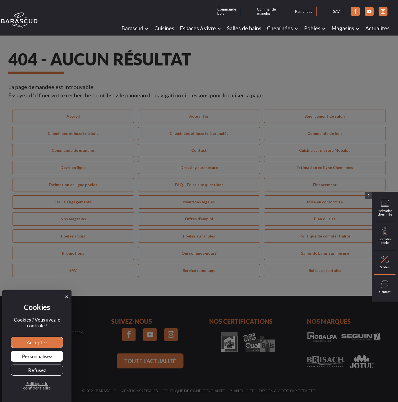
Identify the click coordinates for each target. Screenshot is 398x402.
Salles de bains (244, 28)
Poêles (312, 28)
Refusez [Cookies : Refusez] (37, 370)
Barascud (132, 28)
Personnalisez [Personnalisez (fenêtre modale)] (37, 356)
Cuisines (164, 28)
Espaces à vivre (198, 28)
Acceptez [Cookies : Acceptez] (37, 342)
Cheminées (280, 28)
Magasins (342, 28)
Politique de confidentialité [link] (37, 385)
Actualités (377, 28)
